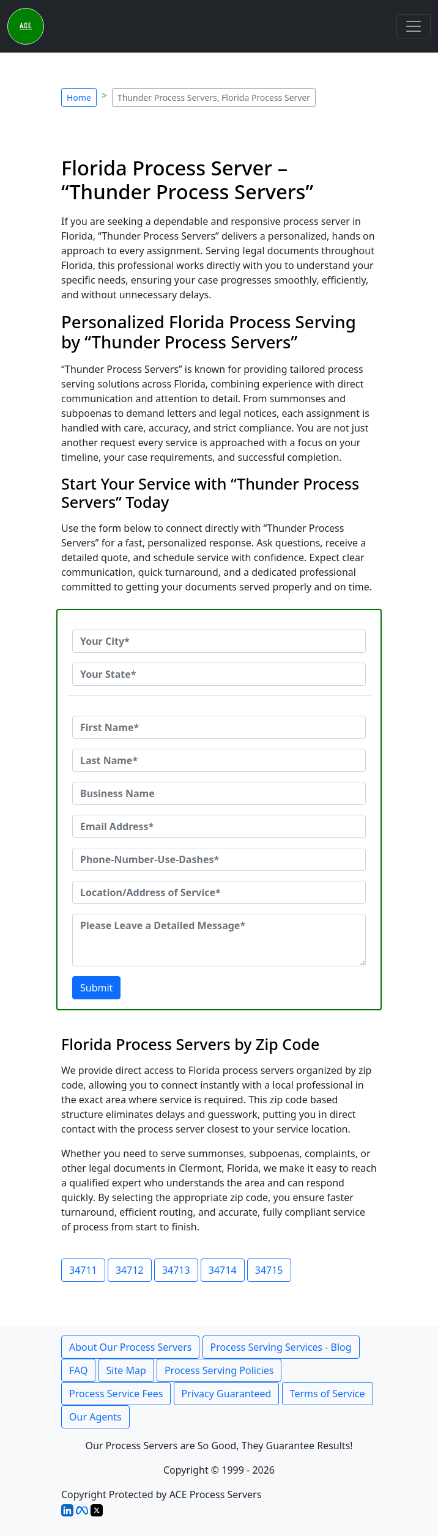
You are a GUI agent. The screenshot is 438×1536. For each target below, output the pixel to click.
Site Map (126, 1370)
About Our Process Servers (130, 1347)
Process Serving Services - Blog (281, 1347)
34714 (223, 1270)
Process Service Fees (116, 1393)
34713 (176, 1270)
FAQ (78, 1370)
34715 (269, 1270)
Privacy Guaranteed (227, 1393)
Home (79, 97)
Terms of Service (327, 1393)
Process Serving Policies (219, 1370)
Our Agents (95, 1417)
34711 (83, 1270)
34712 (130, 1270)
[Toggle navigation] (413, 26)
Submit (96, 987)
